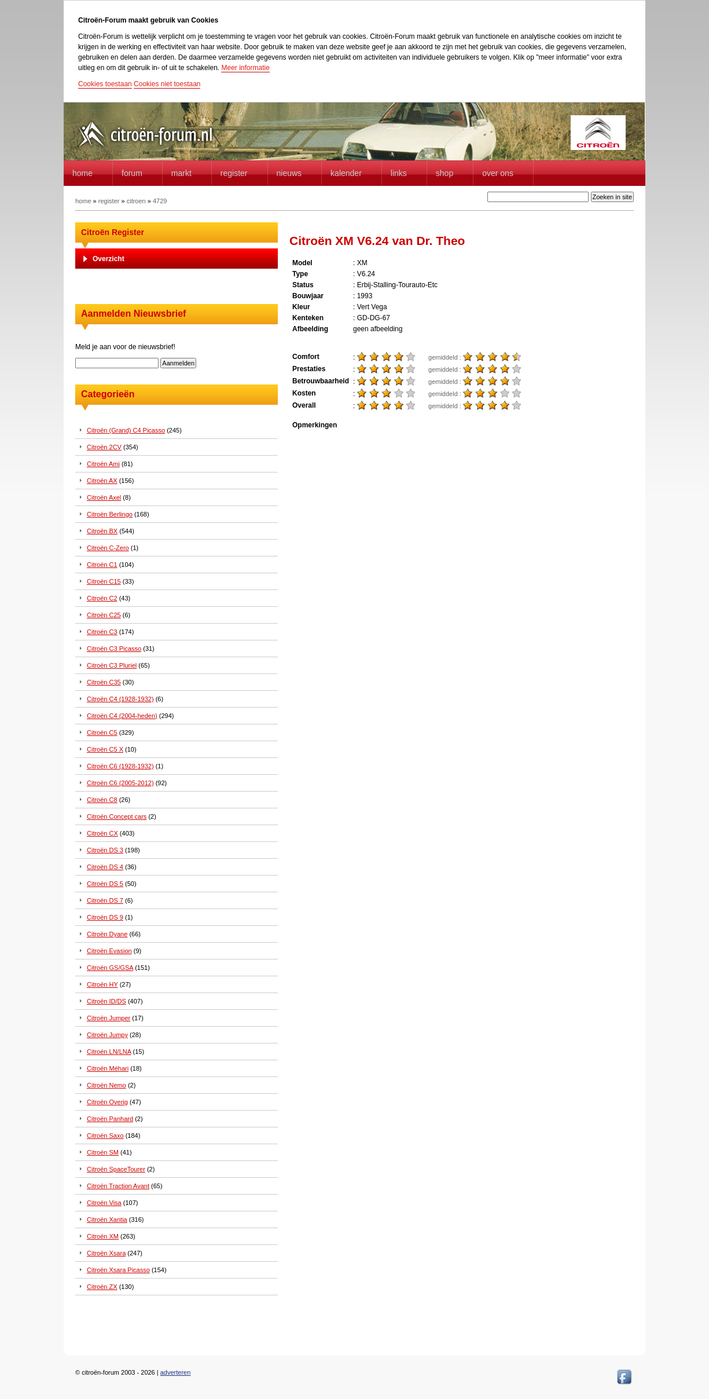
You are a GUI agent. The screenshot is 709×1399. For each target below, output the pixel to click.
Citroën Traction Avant (118, 1185)
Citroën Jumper (108, 1018)
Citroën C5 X (105, 749)
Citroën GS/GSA (110, 967)
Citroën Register (112, 232)
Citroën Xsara (106, 1253)
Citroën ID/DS (106, 1001)
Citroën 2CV (104, 447)
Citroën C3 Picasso (114, 648)
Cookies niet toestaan (167, 84)
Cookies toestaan (105, 84)
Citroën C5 (102, 732)
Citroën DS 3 (105, 850)
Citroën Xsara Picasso (118, 1269)
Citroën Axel (104, 497)
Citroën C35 (104, 682)
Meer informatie (245, 68)
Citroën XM (103, 1236)
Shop (444, 173)
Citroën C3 (102, 631)
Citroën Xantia (107, 1219)
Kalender (346, 173)
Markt (181, 173)
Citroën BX (102, 531)
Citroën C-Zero (108, 547)
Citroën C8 (102, 799)
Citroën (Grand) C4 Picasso (126, 430)
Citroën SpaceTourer (116, 1169)
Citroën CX (102, 833)
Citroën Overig (107, 1101)
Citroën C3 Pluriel (112, 665)
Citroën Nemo (106, 1085)
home (82, 173)
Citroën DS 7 (105, 900)
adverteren (175, 1372)
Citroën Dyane (107, 934)
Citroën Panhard (110, 1118)
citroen (136, 200)
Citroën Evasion (109, 950)
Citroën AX (102, 480)
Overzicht (108, 259)
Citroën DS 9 (105, 917)
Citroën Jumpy (107, 1034)
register (109, 200)
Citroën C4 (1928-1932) (120, 698)
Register (234, 173)
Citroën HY (102, 984)
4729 (160, 200)
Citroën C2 (102, 598)
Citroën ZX (102, 1286)
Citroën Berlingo (110, 514)
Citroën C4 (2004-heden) (122, 715)
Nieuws (289, 173)
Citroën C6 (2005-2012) (120, 782)
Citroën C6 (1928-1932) (120, 766)
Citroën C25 (104, 614)
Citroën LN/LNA (109, 1051)
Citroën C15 (104, 581)
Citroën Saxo (105, 1135)
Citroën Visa (104, 1202)
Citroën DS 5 (105, 883)
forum (132, 173)
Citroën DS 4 (105, 866)
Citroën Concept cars (116, 816)
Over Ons (497, 173)
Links (399, 173)
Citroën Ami (103, 463)
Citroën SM (103, 1152)
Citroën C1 (102, 564)
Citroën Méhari (107, 1068)
